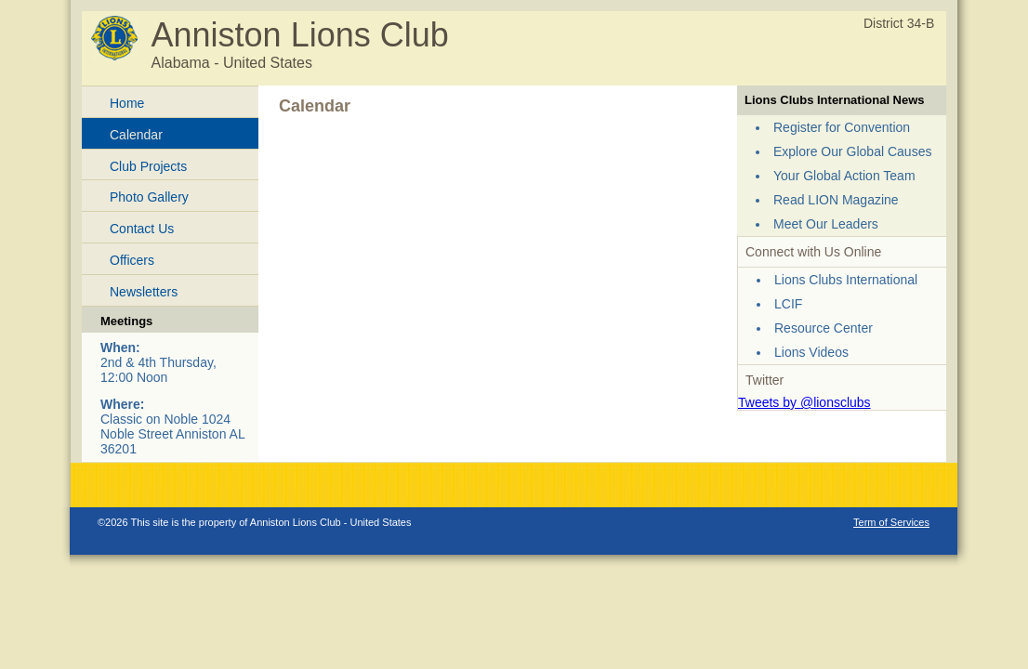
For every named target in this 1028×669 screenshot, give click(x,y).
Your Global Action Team (844, 175)
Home (127, 103)
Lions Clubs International (845, 279)
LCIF (788, 303)
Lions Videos (811, 352)
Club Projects (148, 166)
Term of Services (891, 522)
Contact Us (142, 228)
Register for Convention (841, 127)
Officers (132, 260)
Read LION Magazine (836, 199)
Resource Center (823, 328)
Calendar (136, 134)
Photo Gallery (149, 197)
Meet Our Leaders (825, 223)
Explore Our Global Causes (852, 151)
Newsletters (144, 291)
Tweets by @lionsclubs (804, 402)
